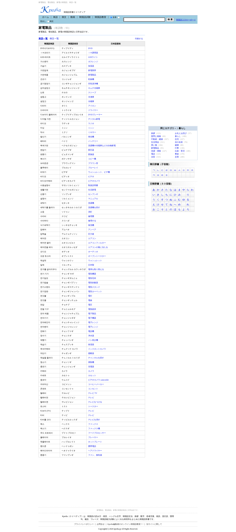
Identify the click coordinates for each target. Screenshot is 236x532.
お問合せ (101, 524)
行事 (177, 148)
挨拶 (153, 133)
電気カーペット (95, 291)
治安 (153, 157)
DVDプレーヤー (95, 114)
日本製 (91, 265)
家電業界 (92, 70)
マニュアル (93, 198)
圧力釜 (91, 234)
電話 (153, 154)
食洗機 (91, 225)
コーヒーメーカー (96, 384)
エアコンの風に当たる (98, 247)
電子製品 (92, 313)
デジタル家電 (94, 119)
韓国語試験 (85, 17)
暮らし (178, 136)
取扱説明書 (93, 185)
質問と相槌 (156, 136)
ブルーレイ (93, 168)
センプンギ (93, 194)
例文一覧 (54, 38)
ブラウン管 (93, 163)
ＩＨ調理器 (93, 53)
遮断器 (91, 353)
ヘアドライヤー (95, 450)
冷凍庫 (91, 97)
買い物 (154, 145)
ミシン (91, 128)
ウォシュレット (95, 260)
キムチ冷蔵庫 (94, 88)
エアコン (92, 238)
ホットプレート (95, 442)
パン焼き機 (93, 340)
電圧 (90, 305)
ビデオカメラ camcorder (98, 380)
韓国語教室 (100, 17)
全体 (113, 17)
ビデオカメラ (94, 181)
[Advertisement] (63, 480)
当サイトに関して (154, 524)
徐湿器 (91, 344)
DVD (90, 48)
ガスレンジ (93, 61)
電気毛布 (92, 278)
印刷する (139, 38)
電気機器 (92, 274)
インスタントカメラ (97, 349)
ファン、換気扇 (95, 455)
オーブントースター (97, 256)
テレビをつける (95, 402)
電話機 (91, 331)
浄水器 (91, 336)
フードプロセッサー (97, 433)
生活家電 (92, 190)
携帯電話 (92, 446)
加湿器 (91, 66)
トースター (93, 406)
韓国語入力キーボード (186, 20)
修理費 (91, 216)
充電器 (91, 366)
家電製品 (92, 75)
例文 (64, 17)
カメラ (91, 371)
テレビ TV (93, 393)
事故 (177, 154)
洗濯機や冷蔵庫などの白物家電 (102, 145)
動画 (72, 17)
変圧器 (91, 150)
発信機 (91, 137)
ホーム (45, 17)
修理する (92, 221)
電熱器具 (92, 309)
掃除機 (91, 362)
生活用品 (155, 142)
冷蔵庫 (91, 101)
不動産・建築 (157, 139)
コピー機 (92, 159)
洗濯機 (91, 203)
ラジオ (91, 123)
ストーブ (92, 92)
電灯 (90, 296)
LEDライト (93, 57)
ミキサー (92, 132)
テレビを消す (94, 420)
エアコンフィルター (97, 243)
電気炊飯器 (93, 282)
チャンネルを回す (96, 358)
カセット (92, 375)
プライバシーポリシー (84, 524)
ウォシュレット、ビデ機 (99, 172)
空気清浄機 (93, 84)
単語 (55, 17)
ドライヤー (93, 110)
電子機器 (92, 318)
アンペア (92, 229)
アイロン (92, 106)
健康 (177, 145)
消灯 (90, 212)
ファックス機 (94, 428)
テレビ (91, 397)
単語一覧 (43, 38)
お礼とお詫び (181, 133)
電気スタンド (94, 287)
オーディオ (93, 252)
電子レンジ (93, 322)
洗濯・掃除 (156, 151)
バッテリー (93, 141)
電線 (90, 300)
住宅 (177, 139)
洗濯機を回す (94, 207)
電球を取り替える (96, 269)
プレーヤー (93, 437)
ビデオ (91, 176)
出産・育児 (180, 151)
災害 (177, 157)
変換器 (91, 154)
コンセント (93, 389)
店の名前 (179, 142)
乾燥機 (91, 79)
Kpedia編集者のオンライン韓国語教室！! (125, 524)
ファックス (93, 424)
